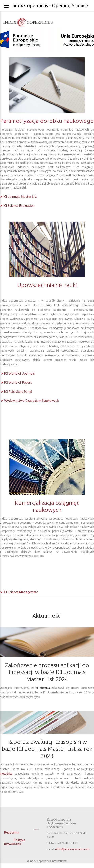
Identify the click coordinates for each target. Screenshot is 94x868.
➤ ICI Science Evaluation (17, 205)
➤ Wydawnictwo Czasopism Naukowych (30, 400)
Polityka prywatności (14, 841)
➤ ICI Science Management (19, 592)
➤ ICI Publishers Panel (16, 391)
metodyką (6, 773)
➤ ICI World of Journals (18, 373)
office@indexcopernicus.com (72, 849)
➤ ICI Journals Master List (18, 196)
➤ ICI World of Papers (16, 382)
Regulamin (12, 832)
